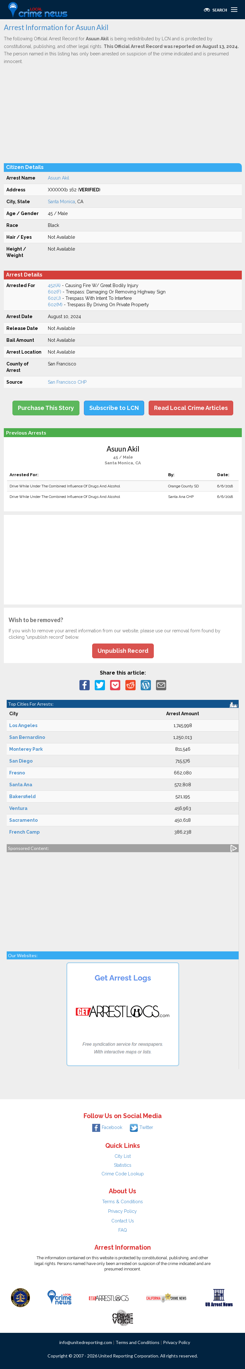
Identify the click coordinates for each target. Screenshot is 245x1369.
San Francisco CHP (67, 382)
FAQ (122, 1230)
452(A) (54, 285)
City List (123, 1156)
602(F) (54, 291)
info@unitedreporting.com (85, 1342)
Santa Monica (61, 201)
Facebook (107, 1127)
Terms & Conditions (122, 1201)
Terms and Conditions (137, 1342)
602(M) (55, 304)
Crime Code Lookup (122, 1173)
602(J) (54, 298)
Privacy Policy (122, 1211)
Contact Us (122, 1220)
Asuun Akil (58, 177)
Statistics (122, 1165)
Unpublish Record (123, 650)
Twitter (141, 1127)
